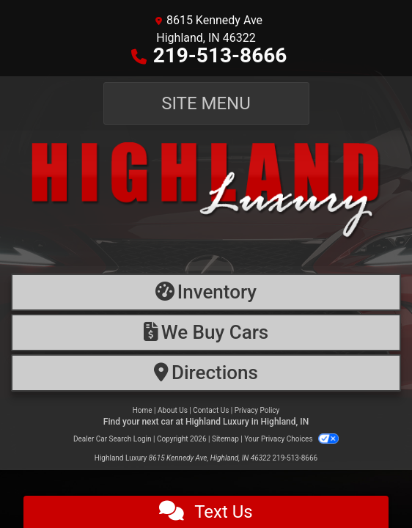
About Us (173, 410)
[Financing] (206, 332)
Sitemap (225, 439)
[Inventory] (206, 292)
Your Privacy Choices (291, 439)
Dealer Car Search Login (112, 439)
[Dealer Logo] (206, 198)
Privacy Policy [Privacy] (257, 410)
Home (142, 410)
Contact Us (211, 410)
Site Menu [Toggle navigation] (206, 103)
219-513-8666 (220, 55)
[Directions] (206, 373)
